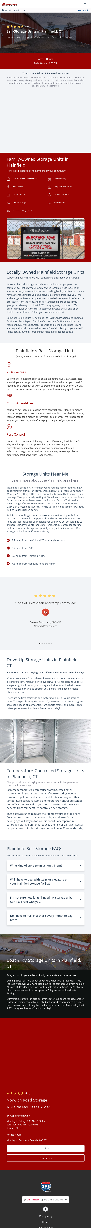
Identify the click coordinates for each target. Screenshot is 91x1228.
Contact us (45, 1158)
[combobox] (45, 1199)
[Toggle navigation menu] (86, 4)
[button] (28, 255)
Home (45, 1222)
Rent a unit (83, 10)
